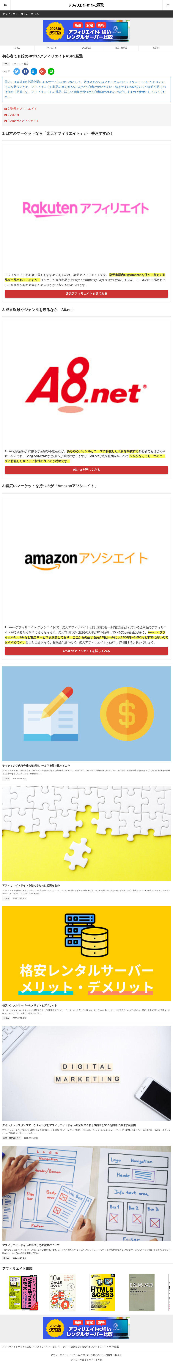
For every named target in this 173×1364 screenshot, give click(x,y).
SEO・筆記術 (121, 48)
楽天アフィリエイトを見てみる (86, 293)
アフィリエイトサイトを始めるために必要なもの (31, 885)
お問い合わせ (97, 1355)
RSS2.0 (117, 1355)
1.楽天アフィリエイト (22, 108)
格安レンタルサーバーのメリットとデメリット (29, 1005)
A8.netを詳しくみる (86, 469)
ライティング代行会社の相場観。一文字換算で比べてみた (36, 765)
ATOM (109, 1355)
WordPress (86, 48)
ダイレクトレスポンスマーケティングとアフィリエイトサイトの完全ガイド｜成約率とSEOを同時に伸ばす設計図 (69, 1125)
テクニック (51, 48)
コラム (17, 48)
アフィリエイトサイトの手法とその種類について (31, 1245)
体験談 (156, 48)
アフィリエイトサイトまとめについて (70, 1355)
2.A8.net (13, 114)
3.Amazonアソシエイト (23, 121)
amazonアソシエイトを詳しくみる (86, 651)
